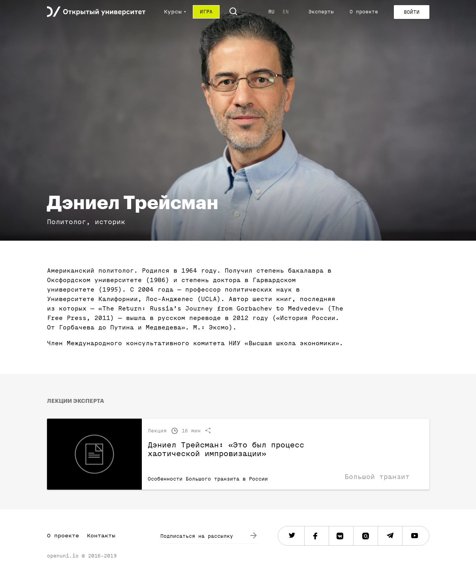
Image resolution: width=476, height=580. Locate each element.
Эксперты (321, 11)
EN (285, 11)
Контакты (101, 536)
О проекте (364, 11)
